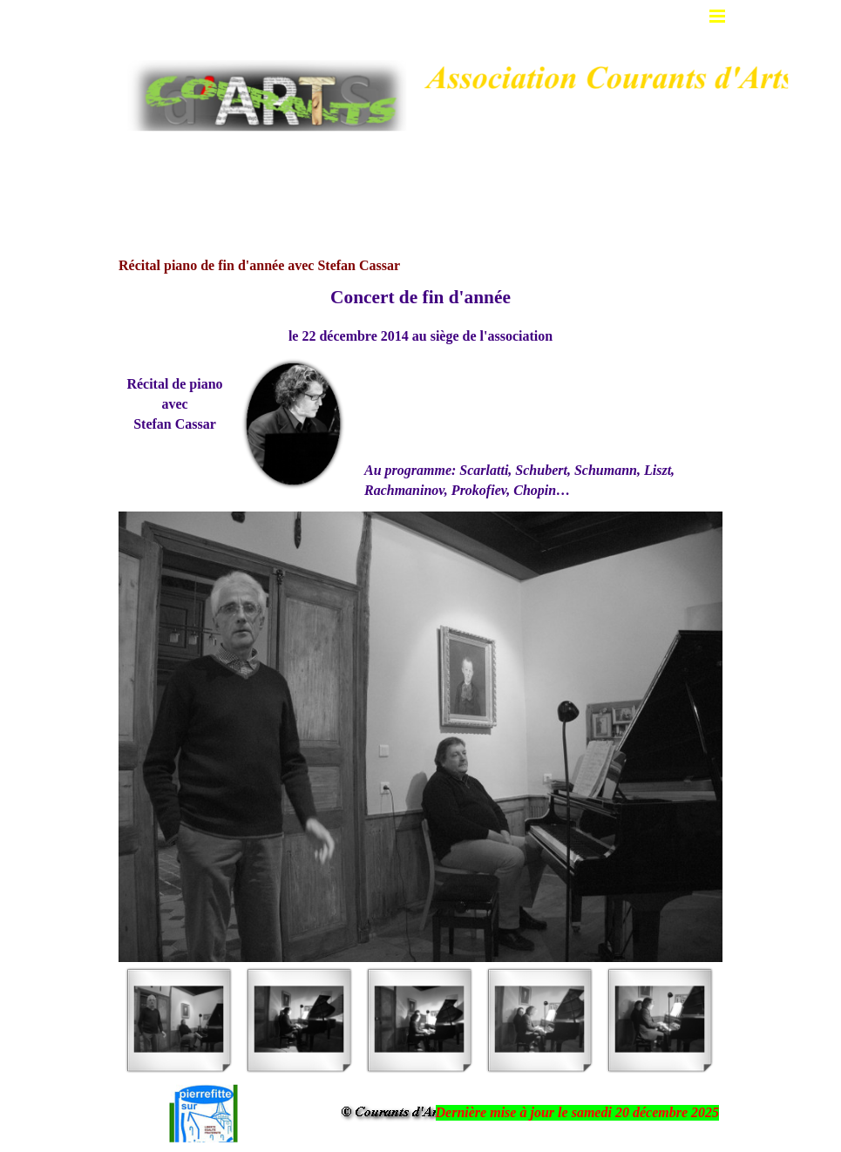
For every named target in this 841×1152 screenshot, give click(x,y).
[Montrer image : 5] (660, 1019)
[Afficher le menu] (717, 16)
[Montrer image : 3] (419, 1019)
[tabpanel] (420, 315)
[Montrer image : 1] (179, 1019)
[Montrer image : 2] (299, 1019)
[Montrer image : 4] (539, 1019)
